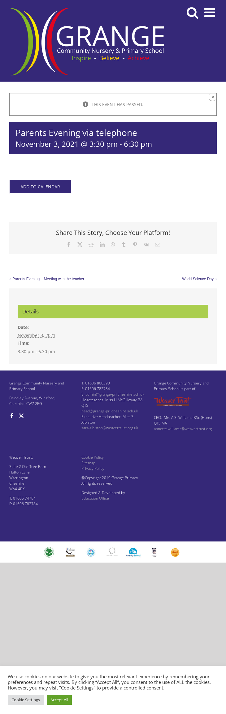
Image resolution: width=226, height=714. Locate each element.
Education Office (95, 498)
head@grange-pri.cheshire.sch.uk (109, 411)
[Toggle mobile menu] (210, 12)
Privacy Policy (92, 468)
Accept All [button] (59, 700)
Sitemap (88, 462)
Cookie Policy (92, 457)
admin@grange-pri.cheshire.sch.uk (114, 394)
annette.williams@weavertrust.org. (183, 428)
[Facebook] (11, 415)
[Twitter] (21, 415)
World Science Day (198, 279)
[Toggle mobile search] (192, 12)
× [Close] (212, 97)
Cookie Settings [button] (25, 700)
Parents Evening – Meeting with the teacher (48, 279)
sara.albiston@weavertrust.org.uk (109, 427)
